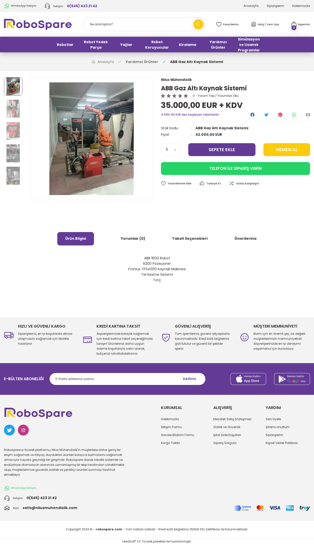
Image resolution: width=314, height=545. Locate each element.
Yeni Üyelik (273, 419)
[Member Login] (265, 24)
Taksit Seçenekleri (190, 238)
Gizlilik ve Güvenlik (226, 427)
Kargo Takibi (170, 443)
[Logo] (38, 24)
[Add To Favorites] (177, 183)
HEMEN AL (286, 149)
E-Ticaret (145, 541)
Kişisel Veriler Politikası (282, 443)
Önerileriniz (245, 238)
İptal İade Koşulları (227, 435)
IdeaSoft (129, 541)
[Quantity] (170, 149)
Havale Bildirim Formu (177, 435)
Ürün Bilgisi (75, 238)
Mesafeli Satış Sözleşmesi (232, 419)
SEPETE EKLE (222, 149)
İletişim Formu (171, 427)
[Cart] (300, 24)
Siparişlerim (274, 435)
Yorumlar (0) (133, 238)
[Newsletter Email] (127, 379)
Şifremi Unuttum (278, 427)
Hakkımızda (170, 419)
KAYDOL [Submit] (189, 379)
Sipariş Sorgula (224, 443)
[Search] (144, 24)
